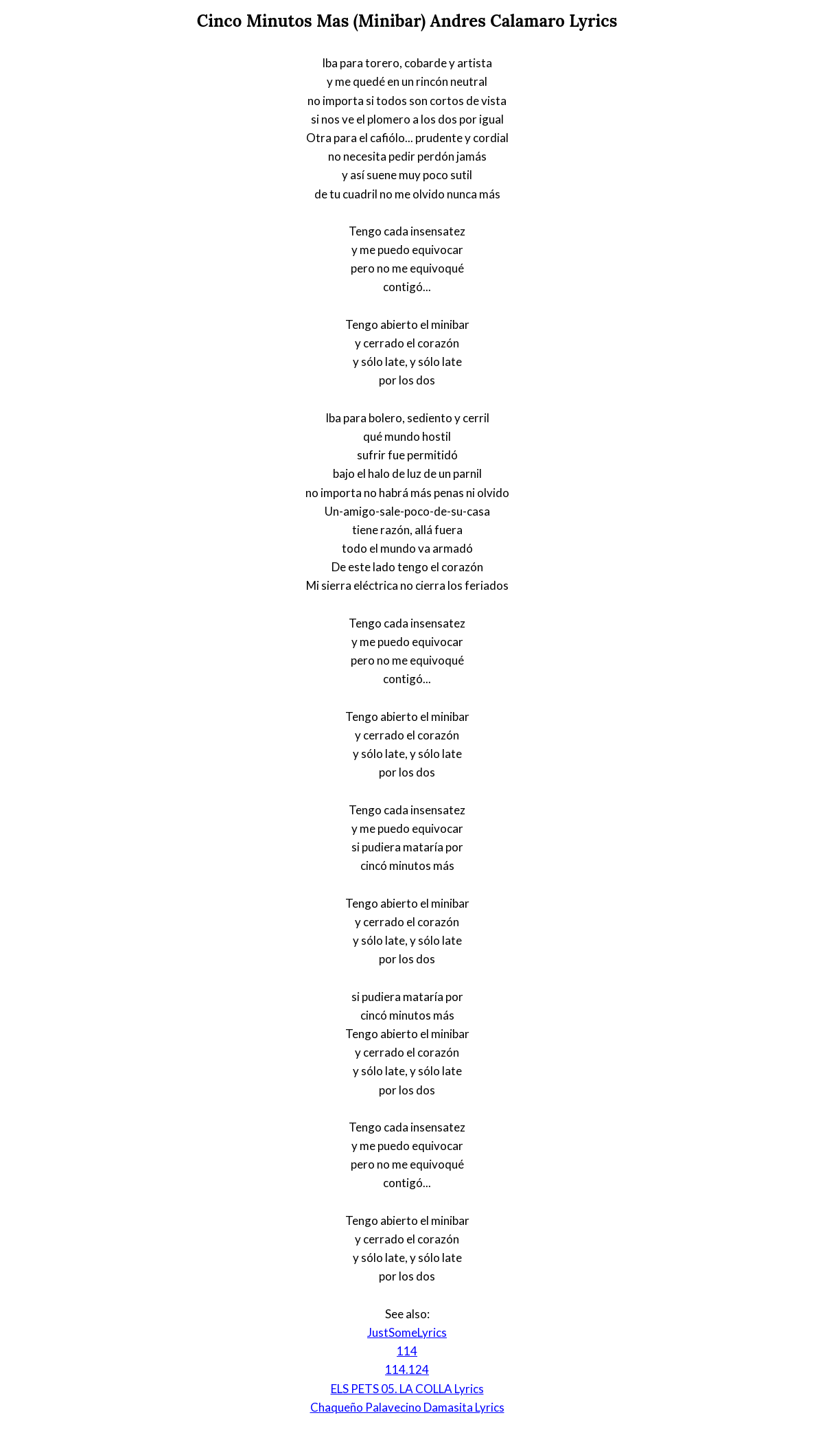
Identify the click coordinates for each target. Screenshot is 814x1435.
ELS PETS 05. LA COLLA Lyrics (407, 1388)
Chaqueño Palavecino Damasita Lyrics (407, 1407)
